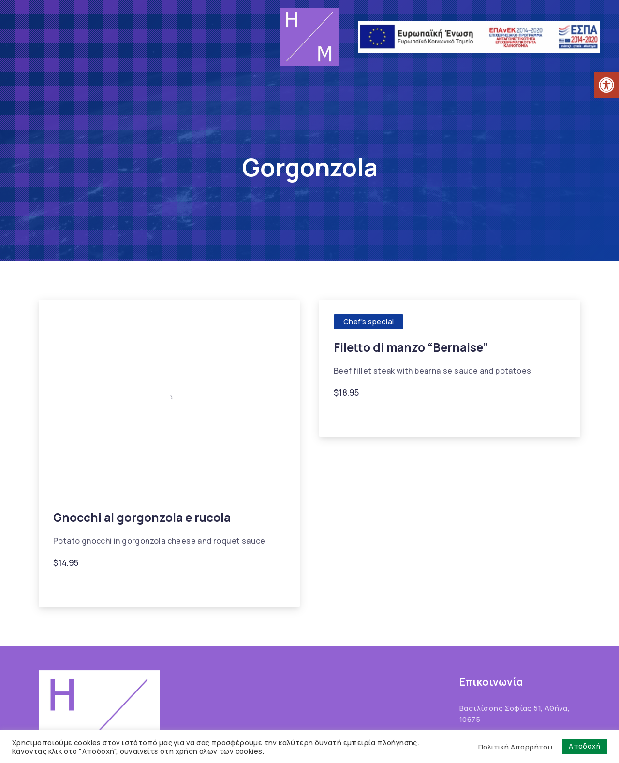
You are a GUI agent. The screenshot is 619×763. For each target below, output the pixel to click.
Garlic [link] (413, 416)
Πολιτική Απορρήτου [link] (515, 746)
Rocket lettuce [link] (180, 586)
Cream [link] (379, 416)
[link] (606, 85)
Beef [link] (347, 416)
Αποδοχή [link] (584, 745)
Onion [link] (499, 416)
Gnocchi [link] (74, 586)
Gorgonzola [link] (121, 586)
